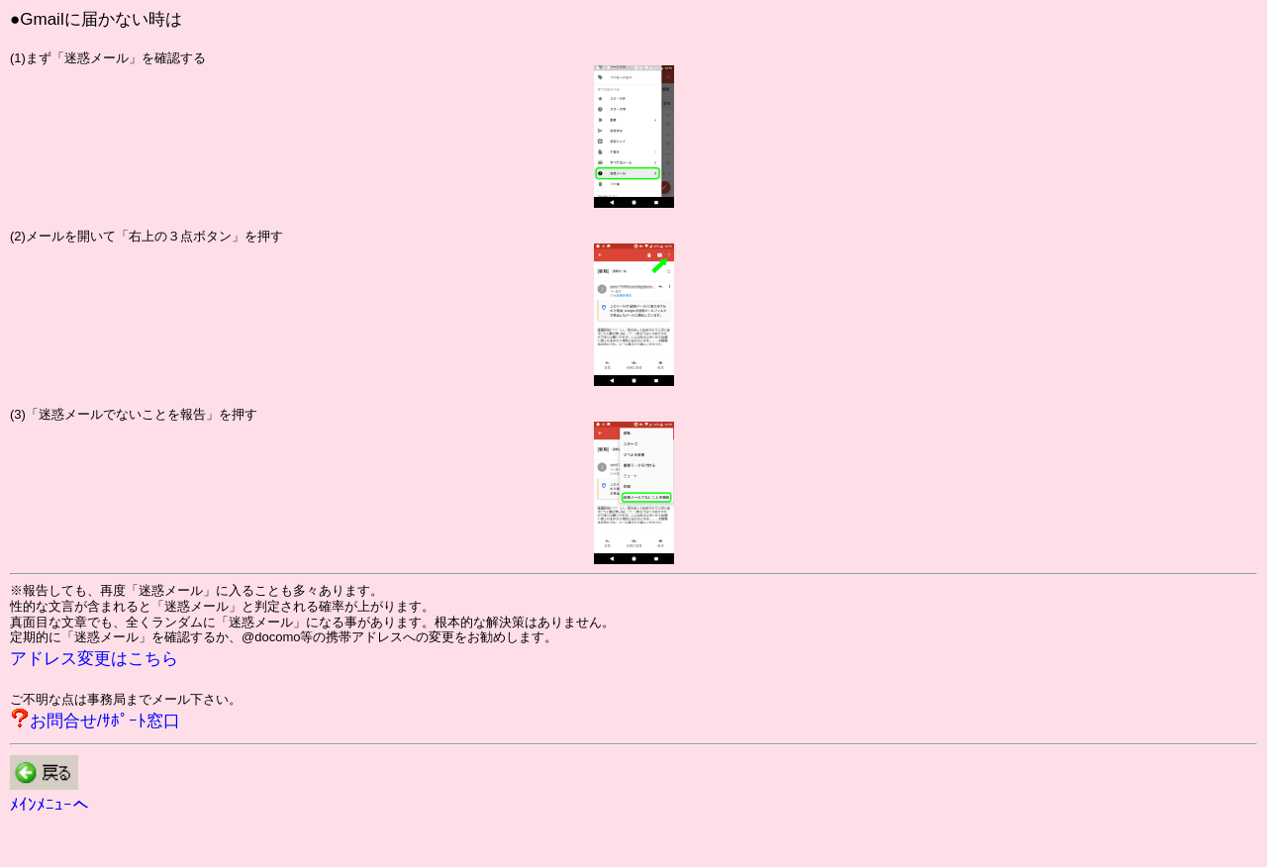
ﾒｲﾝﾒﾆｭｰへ (49, 805)
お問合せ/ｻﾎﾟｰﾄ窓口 (105, 721)
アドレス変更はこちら (94, 658)
